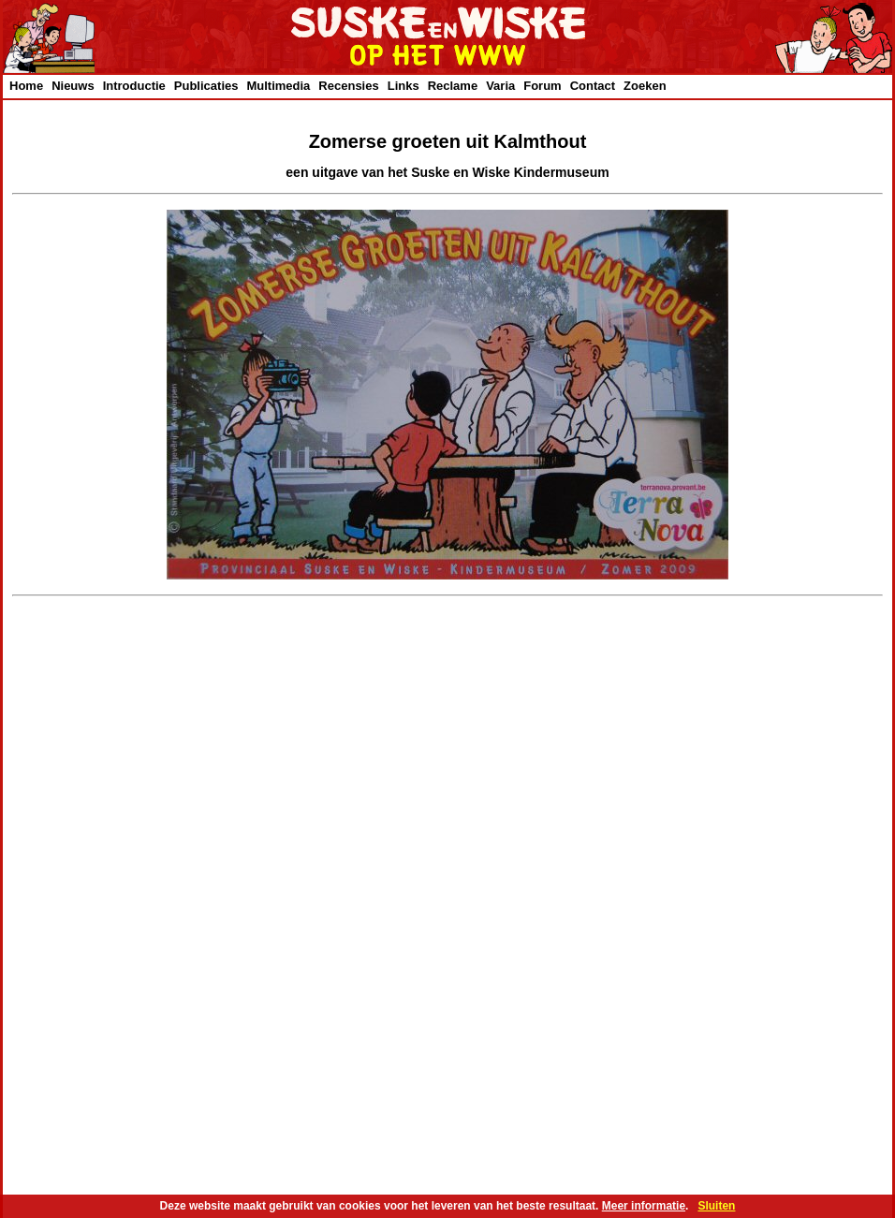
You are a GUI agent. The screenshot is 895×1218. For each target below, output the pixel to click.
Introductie (134, 86)
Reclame (452, 86)
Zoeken (645, 86)
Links (403, 86)
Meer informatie (643, 1205)
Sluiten (716, 1205)
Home (26, 86)
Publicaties (206, 86)
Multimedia (278, 86)
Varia (500, 86)
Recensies (348, 86)
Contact (592, 86)
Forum (542, 86)
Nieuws (73, 86)
